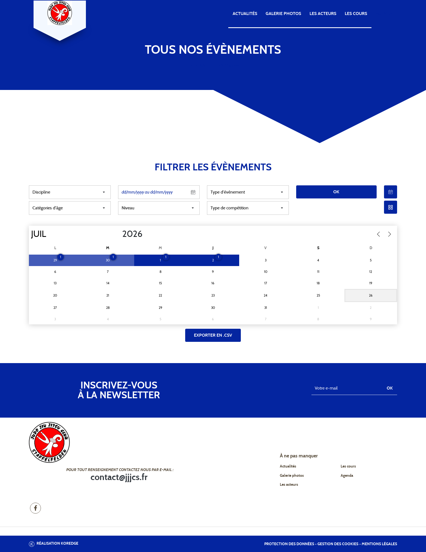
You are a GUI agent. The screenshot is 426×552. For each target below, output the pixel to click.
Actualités (245, 13)
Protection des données (289, 544)
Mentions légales (379, 544)
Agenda (384, 13)
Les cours (356, 13)
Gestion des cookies (337, 544)
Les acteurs (323, 13)
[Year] (118, 234)
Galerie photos (283, 13)
